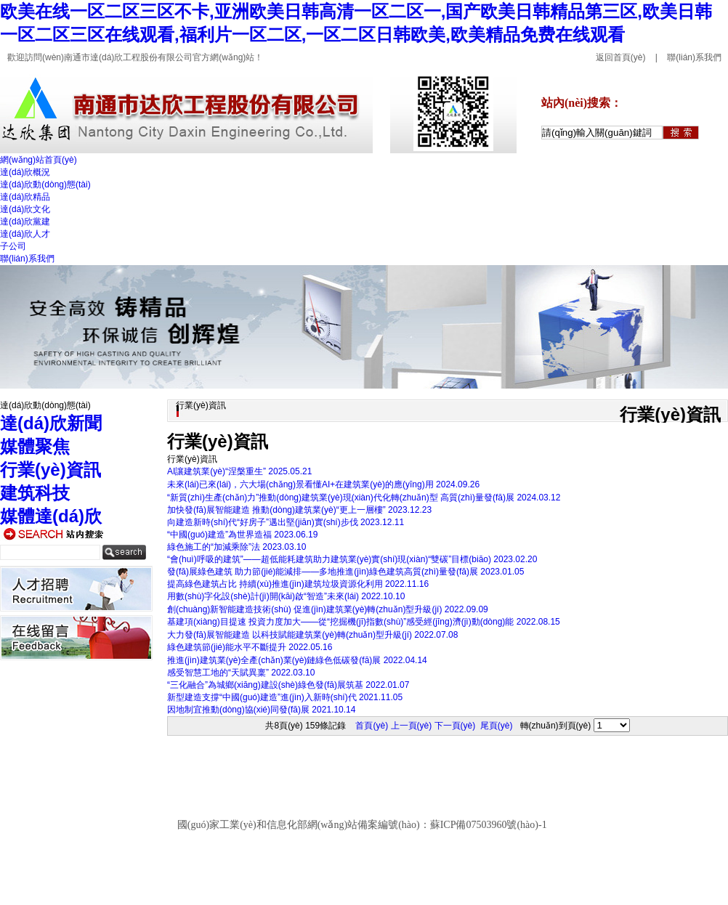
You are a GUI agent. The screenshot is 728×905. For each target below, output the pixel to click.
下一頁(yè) (455, 726)
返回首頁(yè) (621, 57)
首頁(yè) (371, 726)
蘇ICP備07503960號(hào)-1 (488, 824)
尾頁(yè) (496, 726)
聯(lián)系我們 (694, 57)
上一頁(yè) (411, 726)
